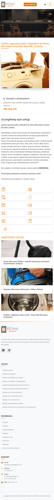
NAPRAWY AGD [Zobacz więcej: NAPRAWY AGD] (7, 437)
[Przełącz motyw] (45, 4)
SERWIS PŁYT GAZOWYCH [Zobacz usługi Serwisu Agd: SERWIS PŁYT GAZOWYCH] (11, 400)
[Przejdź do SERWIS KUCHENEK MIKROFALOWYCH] (40, 205)
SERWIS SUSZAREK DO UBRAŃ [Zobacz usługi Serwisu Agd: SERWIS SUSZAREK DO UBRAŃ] (12, 378)
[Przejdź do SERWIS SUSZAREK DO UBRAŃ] (13, 197)
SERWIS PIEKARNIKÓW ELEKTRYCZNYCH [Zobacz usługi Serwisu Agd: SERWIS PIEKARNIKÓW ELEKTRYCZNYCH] (16, 385)
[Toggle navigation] (50, 4)
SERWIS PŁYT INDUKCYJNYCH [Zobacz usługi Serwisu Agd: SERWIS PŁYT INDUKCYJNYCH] (12, 392)
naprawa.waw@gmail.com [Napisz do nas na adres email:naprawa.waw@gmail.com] (13, 465)
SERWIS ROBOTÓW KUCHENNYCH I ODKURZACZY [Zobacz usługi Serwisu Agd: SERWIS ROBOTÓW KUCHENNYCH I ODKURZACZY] (19, 407)
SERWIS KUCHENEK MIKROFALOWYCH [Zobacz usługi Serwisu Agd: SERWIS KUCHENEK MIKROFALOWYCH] (15, 389)
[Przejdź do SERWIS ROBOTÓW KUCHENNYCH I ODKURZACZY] (27, 229)
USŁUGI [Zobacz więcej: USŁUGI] (5, 422)
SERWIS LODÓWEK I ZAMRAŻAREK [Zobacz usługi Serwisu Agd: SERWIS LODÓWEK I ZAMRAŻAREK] (14, 381)
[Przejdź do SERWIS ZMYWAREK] (40, 189)
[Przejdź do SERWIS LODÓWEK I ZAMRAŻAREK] (40, 197)
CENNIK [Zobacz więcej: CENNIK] (5, 426)
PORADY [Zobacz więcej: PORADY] (5, 433)
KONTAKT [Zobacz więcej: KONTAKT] (5, 444)
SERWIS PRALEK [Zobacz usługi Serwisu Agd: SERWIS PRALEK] (7, 370)
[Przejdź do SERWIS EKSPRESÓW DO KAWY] (40, 221)
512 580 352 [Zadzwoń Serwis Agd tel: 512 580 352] (8, 470)
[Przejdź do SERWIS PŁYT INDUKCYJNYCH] (13, 213)
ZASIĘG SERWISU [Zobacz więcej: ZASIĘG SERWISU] (8, 430)
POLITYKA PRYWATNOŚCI (11, 448)
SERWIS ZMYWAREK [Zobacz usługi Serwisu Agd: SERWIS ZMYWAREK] (9, 374)
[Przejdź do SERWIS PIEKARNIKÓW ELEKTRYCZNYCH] (13, 205)
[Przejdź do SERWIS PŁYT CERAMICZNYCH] (40, 213)
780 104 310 (10, 109)
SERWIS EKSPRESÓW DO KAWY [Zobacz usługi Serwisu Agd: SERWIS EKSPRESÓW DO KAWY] (12, 403)
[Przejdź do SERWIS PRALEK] (13, 189)
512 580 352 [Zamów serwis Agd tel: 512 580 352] (30, 4)
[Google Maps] (9, 350)
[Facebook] (3, 350)
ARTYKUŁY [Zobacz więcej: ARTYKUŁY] (5, 441)
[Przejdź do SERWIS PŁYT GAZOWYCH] (13, 221)
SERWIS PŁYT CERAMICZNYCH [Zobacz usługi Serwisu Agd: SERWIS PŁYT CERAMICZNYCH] (12, 396)
